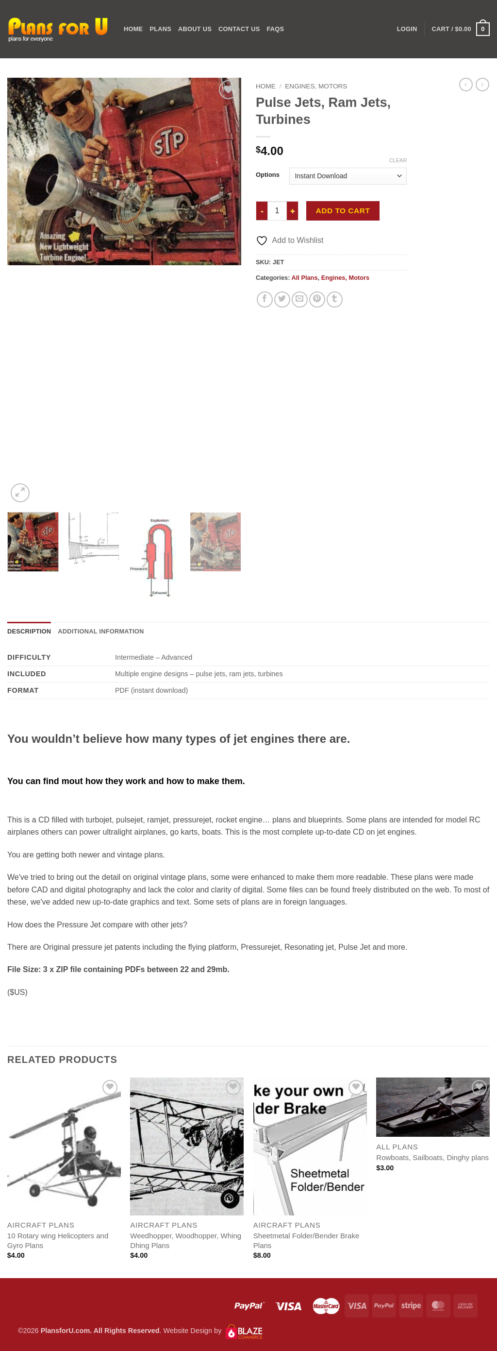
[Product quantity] (277, 211)
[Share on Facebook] (265, 299)
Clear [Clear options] (398, 160)
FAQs (275, 29)
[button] (461, 29)
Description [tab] (29, 631)
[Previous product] (482, 84)
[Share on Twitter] (282, 299)
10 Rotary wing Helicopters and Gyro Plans (57, 1240)
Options (268, 174)
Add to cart (343, 210)
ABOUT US (195, 29)
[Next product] (466, 84)
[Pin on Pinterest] (317, 299)
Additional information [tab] (101, 631)
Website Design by (213, 1330)
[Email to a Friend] (300, 299)
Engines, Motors (316, 86)
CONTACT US (239, 29)
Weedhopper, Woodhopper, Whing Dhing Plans (185, 1240)
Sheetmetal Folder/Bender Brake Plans (306, 1240)
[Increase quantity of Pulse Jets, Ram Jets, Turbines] (292, 211)
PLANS (160, 29)
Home (133, 29)
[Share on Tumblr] (335, 299)
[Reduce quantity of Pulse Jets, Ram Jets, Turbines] (261, 211)
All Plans (304, 277)
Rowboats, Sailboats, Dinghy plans (432, 1157)
